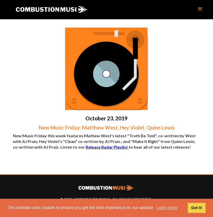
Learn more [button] (166, 207)
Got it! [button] (196, 208)
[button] (200, 9)
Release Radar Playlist (107, 146)
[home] (51, 9)
